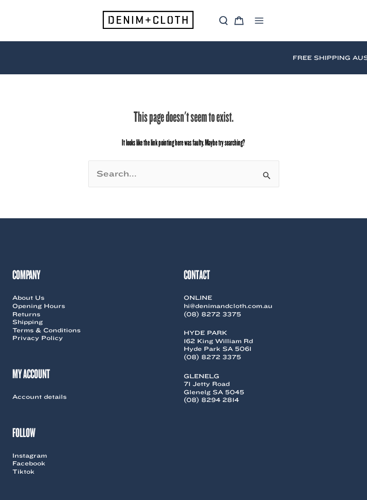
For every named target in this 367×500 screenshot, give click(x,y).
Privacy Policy (37, 338)
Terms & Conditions (46, 330)
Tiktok (23, 471)
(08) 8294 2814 (211, 400)
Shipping (27, 322)
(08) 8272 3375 (212, 314)
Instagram (29, 455)
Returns (26, 314)
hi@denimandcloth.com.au (228, 306)
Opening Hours (38, 306)
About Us (28, 297)
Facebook (28, 463)
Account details (39, 396)
